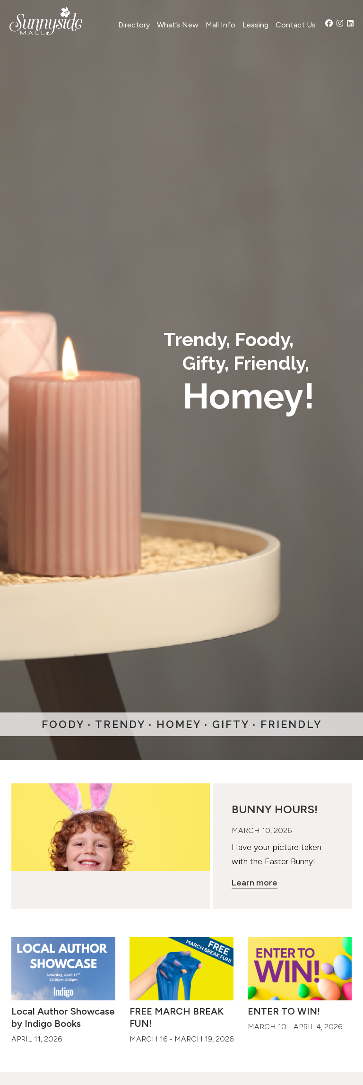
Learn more (254, 882)
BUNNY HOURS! (275, 809)
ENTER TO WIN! (284, 1011)
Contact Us (296, 24)
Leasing (255, 24)
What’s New (178, 24)
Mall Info (220, 24)
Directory (134, 24)
